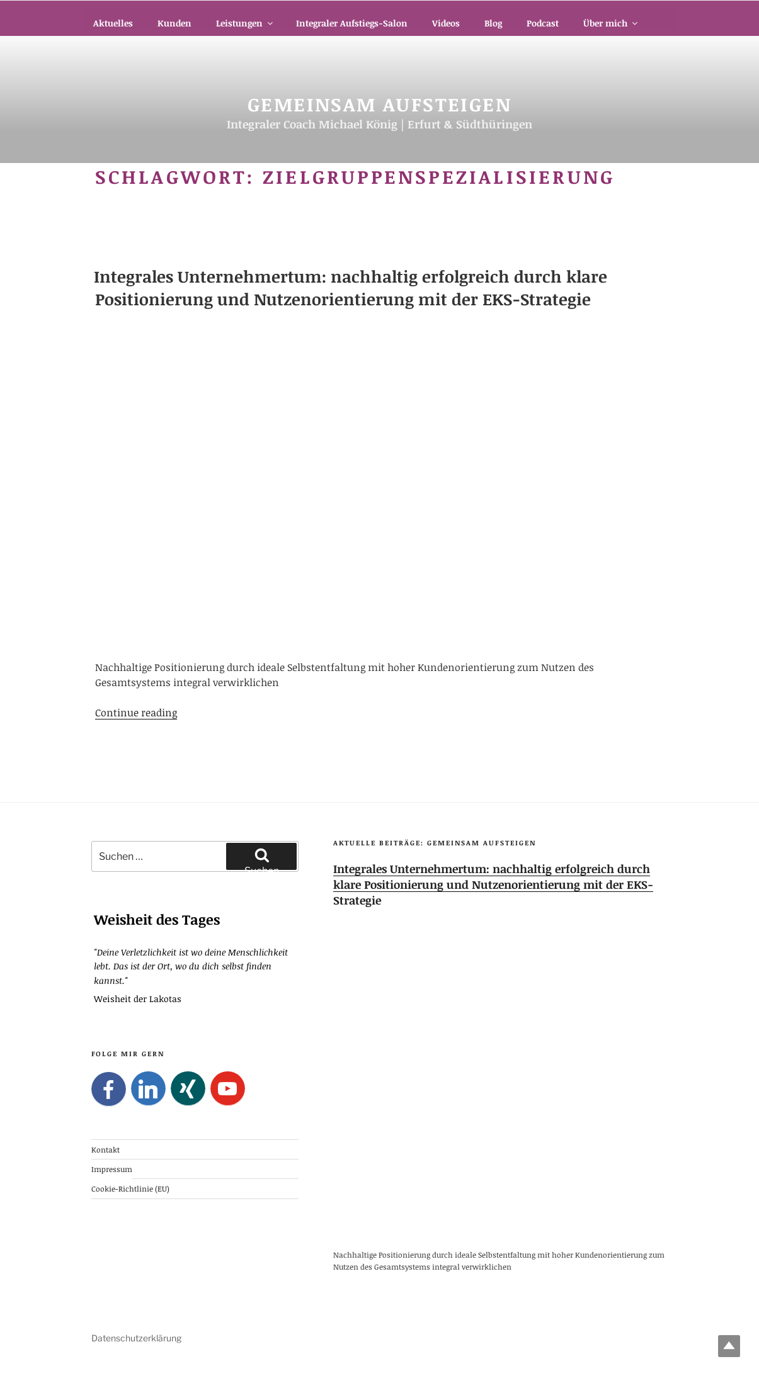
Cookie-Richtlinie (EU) (130, 1188)
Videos (446, 23)
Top (729, 1346)
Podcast (543, 23)
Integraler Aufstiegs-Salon (352, 23)
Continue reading (136, 712)
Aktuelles (113, 23)
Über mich (611, 23)
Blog (493, 23)
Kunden (174, 23)
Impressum (111, 1169)
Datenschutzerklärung (136, 1338)
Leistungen (245, 23)
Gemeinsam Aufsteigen (379, 104)
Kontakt (105, 1149)
